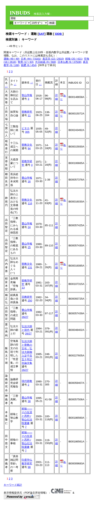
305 (27, 131)
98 (29, 467)
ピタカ (26, 128)
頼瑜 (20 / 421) (73, 58)
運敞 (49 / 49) (11, 58)
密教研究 (27, 111)
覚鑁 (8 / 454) (29, 65)
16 (29, 181)
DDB (59, 33)
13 (23, 287)
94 (29, 148)
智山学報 (27, 95)
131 (30, 267)
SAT (41, 33)
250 (30, 300)
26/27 (25, 317)
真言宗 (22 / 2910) (53, 58)
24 (29, 227)
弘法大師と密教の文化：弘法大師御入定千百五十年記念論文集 (27, 352)
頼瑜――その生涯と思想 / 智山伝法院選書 (27, 416)
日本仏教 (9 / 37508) (70, 61)
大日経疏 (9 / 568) (45, 61)
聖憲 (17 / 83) (26, 61)
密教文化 (27, 144)
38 (29, 401)
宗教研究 (27, 296)
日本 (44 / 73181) (31, 58)
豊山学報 (27, 177)
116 (30, 203)
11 (29, 115)
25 (29, 247)
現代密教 (27, 381)
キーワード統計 (13, 484)
